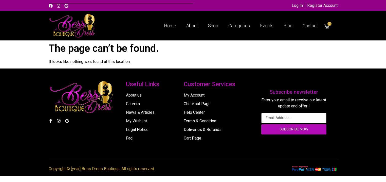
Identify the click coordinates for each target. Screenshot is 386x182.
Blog (288, 25)
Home (170, 25)
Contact (310, 25)
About (192, 25)
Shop (213, 25)
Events (266, 25)
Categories (239, 25)
